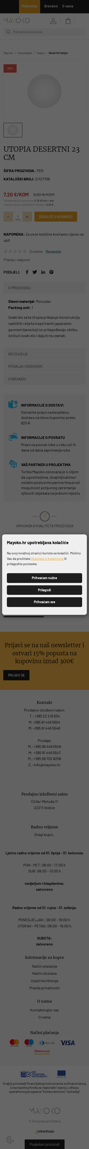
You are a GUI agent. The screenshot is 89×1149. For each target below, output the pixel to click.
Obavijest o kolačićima (47, 559)
